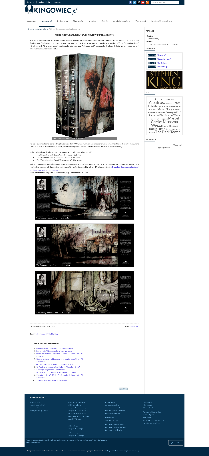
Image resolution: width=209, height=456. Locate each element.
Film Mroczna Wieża (169, 115)
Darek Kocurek (158, 112)
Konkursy (31, 2)
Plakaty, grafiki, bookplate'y (152, 412)
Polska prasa (109, 417)
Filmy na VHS (147, 402)
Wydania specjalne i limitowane (78, 416)
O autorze (31, 21)
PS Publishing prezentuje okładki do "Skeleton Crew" (58, 367)
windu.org (36, 442)
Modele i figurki (148, 415)
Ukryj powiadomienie (114, 451)
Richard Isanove (164, 99)
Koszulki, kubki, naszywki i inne (153, 420)
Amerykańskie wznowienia (77, 410)
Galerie (104, 21)
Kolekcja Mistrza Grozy (161, 21)
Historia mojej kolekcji (37, 405)
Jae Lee (155, 115)
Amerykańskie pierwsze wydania (79, 408)
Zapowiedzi (140, 21)
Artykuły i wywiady (121, 21)
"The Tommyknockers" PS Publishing (163, 44)
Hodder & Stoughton (159, 119)
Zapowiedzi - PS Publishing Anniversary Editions (56, 372)
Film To (165, 126)
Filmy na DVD (147, 405)
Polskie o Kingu (73, 426)
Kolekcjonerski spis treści (39, 410)
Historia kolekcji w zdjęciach (39, 408)
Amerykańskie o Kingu (75, 429)
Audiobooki (71, 422)
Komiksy (92, 21)
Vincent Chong (165, 109)
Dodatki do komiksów (112, 413)
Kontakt (57, 2)
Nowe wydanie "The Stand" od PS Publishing (54, 348)
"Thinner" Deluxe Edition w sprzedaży (51, 380)
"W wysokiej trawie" (164, 59)
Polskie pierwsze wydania (76, 402)
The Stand (173, 126)
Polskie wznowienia (74, 405)
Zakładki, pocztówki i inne (151, 423)
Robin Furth (157, 129)
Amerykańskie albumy (112, 405)
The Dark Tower (167, 132)
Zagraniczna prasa (111, 420)
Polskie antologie (73, 433)
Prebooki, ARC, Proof (74, 419)
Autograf (168, 103)
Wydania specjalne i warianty (115, 410)
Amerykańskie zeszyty (113, 408)
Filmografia (78, 21)
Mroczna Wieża (164, 123)
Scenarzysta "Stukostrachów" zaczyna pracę (54, 351)
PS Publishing (134, 326)
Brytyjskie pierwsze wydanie (77, 413)
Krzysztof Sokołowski (166, 106)
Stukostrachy (40, 334)
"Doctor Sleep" (162, 67)
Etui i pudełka (147, 417)
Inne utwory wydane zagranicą (115, 427)
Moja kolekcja (44, 2)
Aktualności (46, 21)
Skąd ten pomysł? (36, 402)
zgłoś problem (175, 443)
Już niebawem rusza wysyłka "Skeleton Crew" (55, 364)
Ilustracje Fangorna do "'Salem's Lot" (51, 369)
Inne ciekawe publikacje (113, 430)
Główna (30, 29)
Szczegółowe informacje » (131, 451)
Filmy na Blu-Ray (148, 408)
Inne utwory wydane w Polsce (115, 424)
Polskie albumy (110, 402)
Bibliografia (62, 21)
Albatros (156, 102)
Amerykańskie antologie (76, 435)
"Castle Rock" (162, 63)
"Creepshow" (161, 55)
